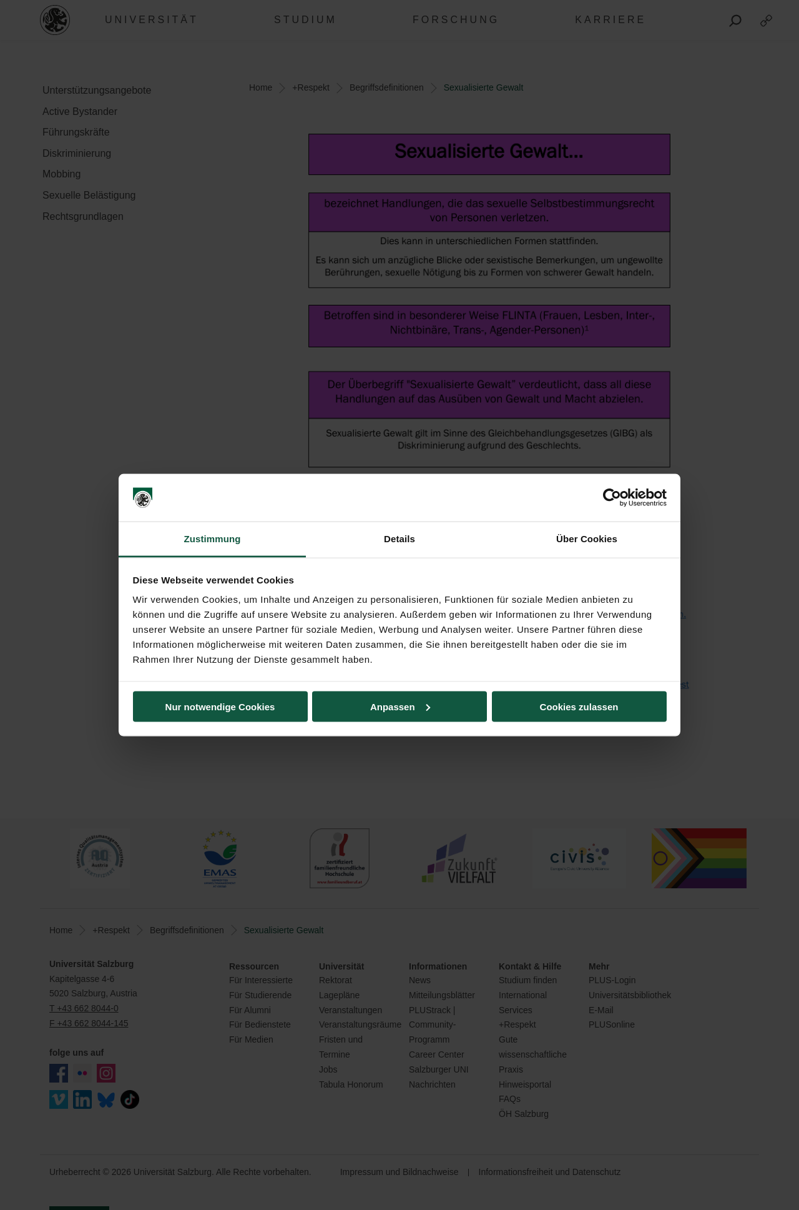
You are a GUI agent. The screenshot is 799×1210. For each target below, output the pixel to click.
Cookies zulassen (579, 706)
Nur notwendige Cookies (220, 706)
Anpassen (400, 706)
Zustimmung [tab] (212, 538)
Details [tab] (399, 538)
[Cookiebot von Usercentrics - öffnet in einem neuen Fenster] (612, 497)
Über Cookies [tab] (586, 538)
